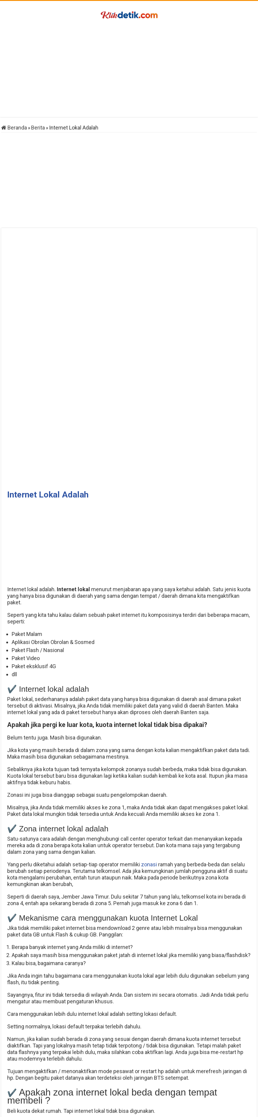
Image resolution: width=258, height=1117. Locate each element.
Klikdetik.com (113, 1109)
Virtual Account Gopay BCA (214, 1083)
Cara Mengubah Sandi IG (43, 1083)
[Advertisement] (129, 69)
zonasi (149, 613)
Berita (38, 127)
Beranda (14, 127)
